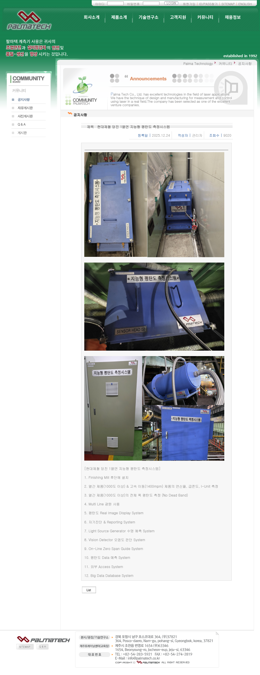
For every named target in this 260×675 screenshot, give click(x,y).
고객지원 (178, 17)
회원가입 (189, 4)
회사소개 (92, 17)
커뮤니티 (205, 17)
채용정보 (233, 17)
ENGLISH (245, 4)
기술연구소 (149, 17)
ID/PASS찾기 (208, 4)
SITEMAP (228, 4)
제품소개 (119, 17)
